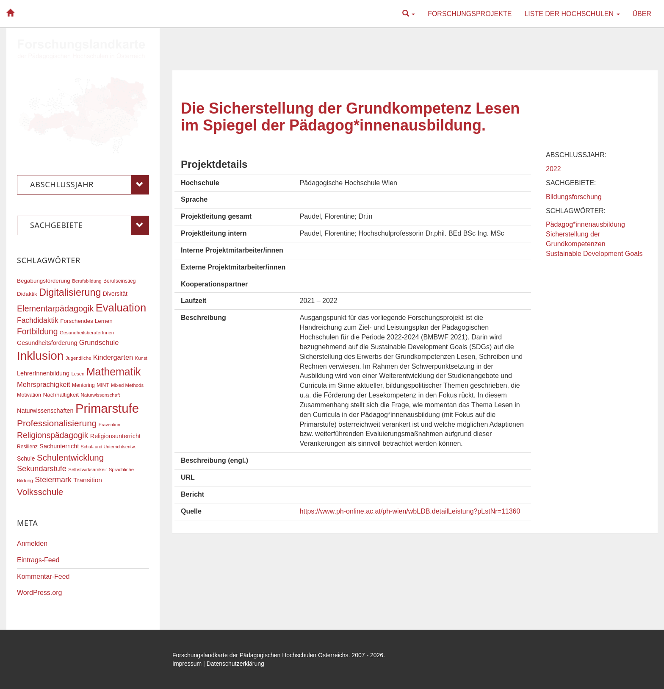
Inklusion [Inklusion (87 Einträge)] (40, 355)
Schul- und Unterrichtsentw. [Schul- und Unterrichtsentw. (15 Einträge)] (108, 446)
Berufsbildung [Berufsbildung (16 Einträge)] (86, 280)
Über (642, 13)
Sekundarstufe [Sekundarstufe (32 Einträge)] (41, 468)
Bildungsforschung (574, 196)
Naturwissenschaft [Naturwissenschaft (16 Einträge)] (100, 394)
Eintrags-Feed (38, 560)
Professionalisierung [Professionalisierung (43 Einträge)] (57, 423)
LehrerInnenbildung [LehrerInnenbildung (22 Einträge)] (43, 373)
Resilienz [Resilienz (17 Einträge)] (27, 447)
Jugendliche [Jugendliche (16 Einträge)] (78, 358)
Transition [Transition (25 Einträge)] (87, 479)
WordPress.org (39, 592)
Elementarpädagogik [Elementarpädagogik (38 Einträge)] (55, 308)
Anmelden (32, 543)
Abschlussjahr (89, 184)
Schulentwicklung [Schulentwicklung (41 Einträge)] (70, 457)
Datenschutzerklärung (235, 663)
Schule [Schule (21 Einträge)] (26, 458)
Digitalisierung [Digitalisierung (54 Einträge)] (70, 292)
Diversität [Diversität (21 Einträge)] (115, 293)
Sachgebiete (89, 225)
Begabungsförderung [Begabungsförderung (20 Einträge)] (43, 281)
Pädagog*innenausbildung (585, 224)
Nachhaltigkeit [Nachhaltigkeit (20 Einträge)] (61, 395)
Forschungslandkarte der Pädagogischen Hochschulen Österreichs (260, 655)
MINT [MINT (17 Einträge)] (103, 385)
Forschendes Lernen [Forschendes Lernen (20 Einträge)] (86, 321)
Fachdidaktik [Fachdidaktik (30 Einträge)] (37, 320)
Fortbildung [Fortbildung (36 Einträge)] (37, 331)
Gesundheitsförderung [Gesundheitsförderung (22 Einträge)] (47, 342)
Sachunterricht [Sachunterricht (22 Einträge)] (59, 446)
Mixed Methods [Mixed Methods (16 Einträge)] (127, 385)
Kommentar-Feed (43, 576)
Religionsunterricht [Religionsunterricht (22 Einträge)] (115, 436)
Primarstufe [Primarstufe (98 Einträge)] (107, 408)
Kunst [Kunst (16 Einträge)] (141, 358)
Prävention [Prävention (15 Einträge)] (109, 424)
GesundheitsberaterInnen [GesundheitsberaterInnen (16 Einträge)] (87, 332)
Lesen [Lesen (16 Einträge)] (77, 373)
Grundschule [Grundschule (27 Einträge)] (99, 342)
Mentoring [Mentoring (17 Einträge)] (83, 385)
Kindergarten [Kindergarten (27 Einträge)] (113, 357)
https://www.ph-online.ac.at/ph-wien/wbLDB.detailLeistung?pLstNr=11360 (410, 511)
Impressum (187, 663)
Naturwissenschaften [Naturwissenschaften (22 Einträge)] (45, 410)
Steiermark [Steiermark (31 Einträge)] (53, 479)
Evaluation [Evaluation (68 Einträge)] (121, 308)
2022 (553, 168)
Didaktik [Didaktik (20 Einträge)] (27, 294)
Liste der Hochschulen (572, 13)
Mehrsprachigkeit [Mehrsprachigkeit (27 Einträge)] (43, 384)
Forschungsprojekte (470, 13)
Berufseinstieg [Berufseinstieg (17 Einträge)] (119, 281)
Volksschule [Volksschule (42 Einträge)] (40, 492)
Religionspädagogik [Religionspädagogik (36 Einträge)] (52, 435)
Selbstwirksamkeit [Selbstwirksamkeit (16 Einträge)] (87, 469)
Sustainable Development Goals (594, 253)
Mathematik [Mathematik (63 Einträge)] (113, 372)
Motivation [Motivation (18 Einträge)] (29, 395)
